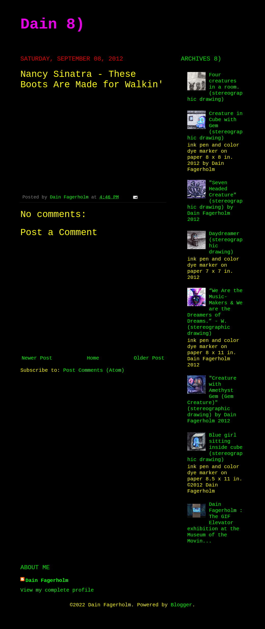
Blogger (181, 605)
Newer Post (37, 358)
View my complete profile (57, 590)
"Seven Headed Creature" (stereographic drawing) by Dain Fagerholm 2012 (215, 201)
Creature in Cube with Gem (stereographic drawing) (215, 126)
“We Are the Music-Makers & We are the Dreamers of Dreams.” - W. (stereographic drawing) (215, 312)
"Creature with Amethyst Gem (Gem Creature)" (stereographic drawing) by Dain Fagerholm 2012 (211, 399)
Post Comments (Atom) (93, 370)
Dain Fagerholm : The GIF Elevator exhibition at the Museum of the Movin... (215, 523)
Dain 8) (52, 24)
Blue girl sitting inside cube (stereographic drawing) (215, 447)
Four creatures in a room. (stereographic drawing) (215, 87)
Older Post (149, 358)
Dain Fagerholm (70, 197)
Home (93, 358)
